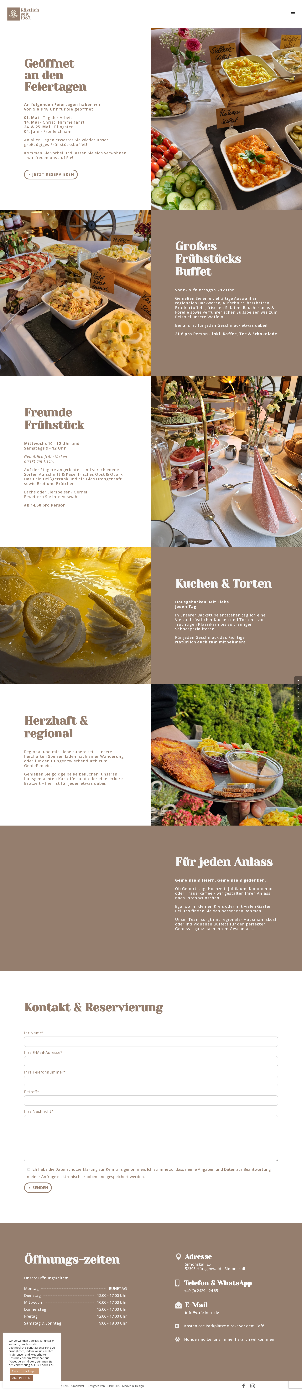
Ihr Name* (151, 1037)
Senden (40, 1187)
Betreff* (151, 1096)
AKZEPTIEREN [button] (21, 1378)
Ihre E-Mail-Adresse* (151, 1057)
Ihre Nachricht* (151, 1135)
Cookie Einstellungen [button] (24, 1371)
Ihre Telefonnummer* (151, 1076)
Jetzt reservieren (53, 174)
